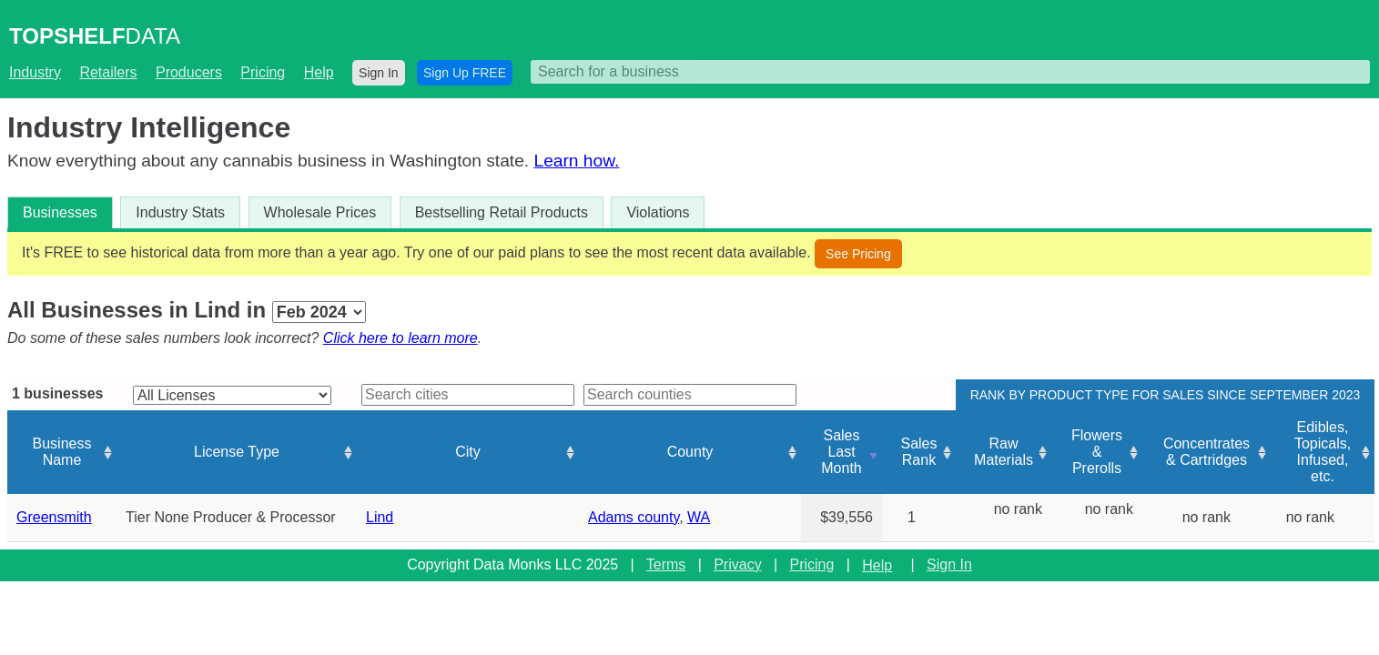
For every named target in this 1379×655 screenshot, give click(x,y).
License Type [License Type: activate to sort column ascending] (236, 451)
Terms (666, 564)
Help (319, 72)
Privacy (737, 564)
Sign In (379, 73)
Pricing (262, 72)
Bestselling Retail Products (501, 212)
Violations (657, 212)
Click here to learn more (400, 338)
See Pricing (858, 254)
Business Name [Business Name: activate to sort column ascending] (62, 452)
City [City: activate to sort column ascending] (468, 451)
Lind (379, 517)
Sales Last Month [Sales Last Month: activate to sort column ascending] (841, 452)
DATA (94, 36)
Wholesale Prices (320, 212)
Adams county (633, 517)
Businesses (60, 212)
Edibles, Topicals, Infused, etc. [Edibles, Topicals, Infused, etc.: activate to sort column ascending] (1322, 451)
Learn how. (576, 160)
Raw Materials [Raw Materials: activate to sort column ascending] (1003, 452)
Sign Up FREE (464, 73)
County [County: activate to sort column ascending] (690, 451)
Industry (35, 72)
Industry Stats (180, 212)
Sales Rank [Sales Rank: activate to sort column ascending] (918, 452)
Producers (189, 72)
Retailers (108, 72)
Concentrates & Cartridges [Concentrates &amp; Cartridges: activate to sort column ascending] (1206, 452)
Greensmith (54, 517)
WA (698, 517)
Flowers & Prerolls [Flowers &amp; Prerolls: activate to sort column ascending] (1096, 452)
